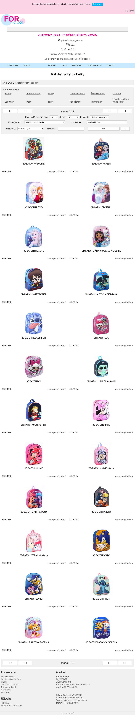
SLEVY (64, 65)
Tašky (50, 101)
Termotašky (96, 101)
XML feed (5, 692)
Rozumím (97, 4)
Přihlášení (5, 703)
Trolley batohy (33, 93)
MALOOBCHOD (94, 65)
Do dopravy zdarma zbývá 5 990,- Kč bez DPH (67, 58)
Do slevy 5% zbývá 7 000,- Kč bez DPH (67, 53)
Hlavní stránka (7, 676)
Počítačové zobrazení (11, 705)
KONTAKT (111, 65)
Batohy (8, 93)
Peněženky (75, 101)
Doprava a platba (9, 684)
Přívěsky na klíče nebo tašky (121, 100)
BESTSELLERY (77, 65)
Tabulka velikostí (8, 687)
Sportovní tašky (77, 93)
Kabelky (117, 93)
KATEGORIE (13, 65)
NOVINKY (52, 65)
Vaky (28, 101)
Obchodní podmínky (11, 679)
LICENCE (26, 65)
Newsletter (6, 689)
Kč (127, 10)
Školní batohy (98, 93)
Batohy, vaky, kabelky (27, 82)
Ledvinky (9, 101)
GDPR (4, 681)
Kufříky (51, 93)
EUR (132, 10)
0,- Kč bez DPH (68, 49)
